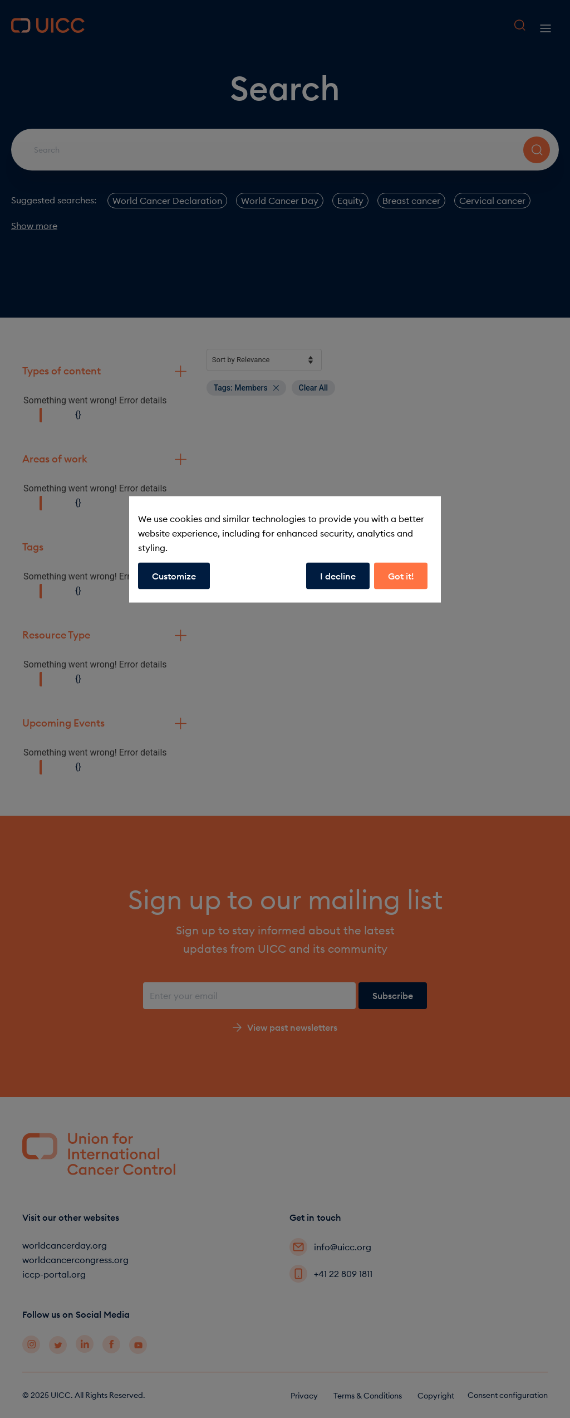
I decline (338, 576)
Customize (174, 576)
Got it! (401, 576)
